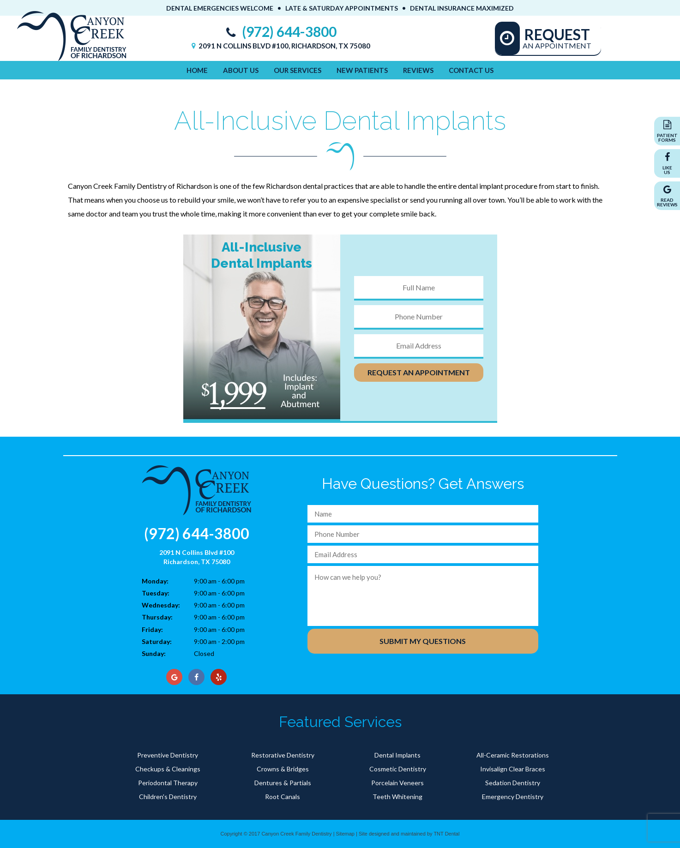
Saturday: (157, 641)
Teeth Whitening (397, 796)
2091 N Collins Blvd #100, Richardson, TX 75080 (279, 46)
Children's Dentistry (168, 796)
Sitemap (345, 833)
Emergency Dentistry (512, 796)
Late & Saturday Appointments (341, 8)
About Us (241, 70)
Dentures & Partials (282, 783)
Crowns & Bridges (283, 769)
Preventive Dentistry (167, 755)
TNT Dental (446, 833)
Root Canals (282, 796)
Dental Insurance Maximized (462, 8)
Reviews (418, 70)
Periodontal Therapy (168, 783)
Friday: (152, 629)
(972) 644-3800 (279, 31)
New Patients (362, 70)
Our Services (297, 70)
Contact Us (471, 70)
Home (197, 70)
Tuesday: (155, 593)
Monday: (155, 581)
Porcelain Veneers (397, 783)
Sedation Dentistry (512, 783)
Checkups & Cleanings (167, 769)
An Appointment (557, 37)
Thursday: (157, 617)
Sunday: (154, 653)
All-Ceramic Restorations (512, 755)
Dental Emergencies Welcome (219, 8)
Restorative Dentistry (282, 755)
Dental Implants (397, 755)
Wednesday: (161, 605)
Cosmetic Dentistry (397, 769)
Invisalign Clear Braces (512, 769)
